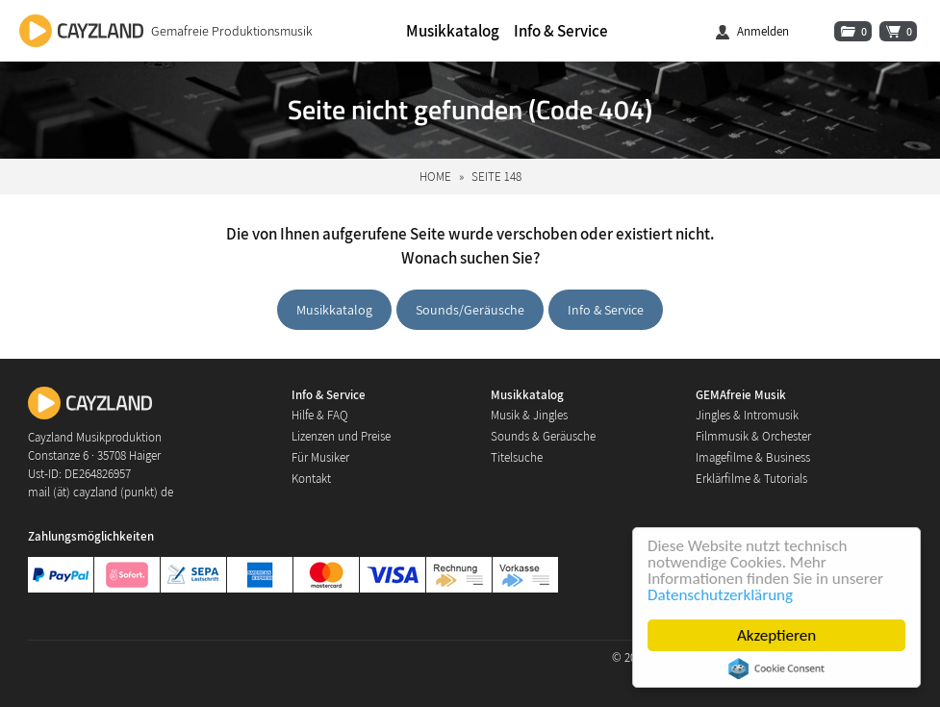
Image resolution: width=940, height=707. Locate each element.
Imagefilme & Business (753, 457)
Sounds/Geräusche (470, 309)
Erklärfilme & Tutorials (751, 478)
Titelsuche (517, 457)
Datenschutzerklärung (720, 595)
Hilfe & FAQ (320, 415)
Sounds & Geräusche (543, 436)
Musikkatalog (452, 30)
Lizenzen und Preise (341, 436)
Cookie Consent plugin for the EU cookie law (776, 668)
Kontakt (311, 478)
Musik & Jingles (529, 415)
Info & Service (561, 30)
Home (435, 176)
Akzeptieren (776, 635)
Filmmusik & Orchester (753, 436)
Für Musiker (320, 457)
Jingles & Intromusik (747, 415)
